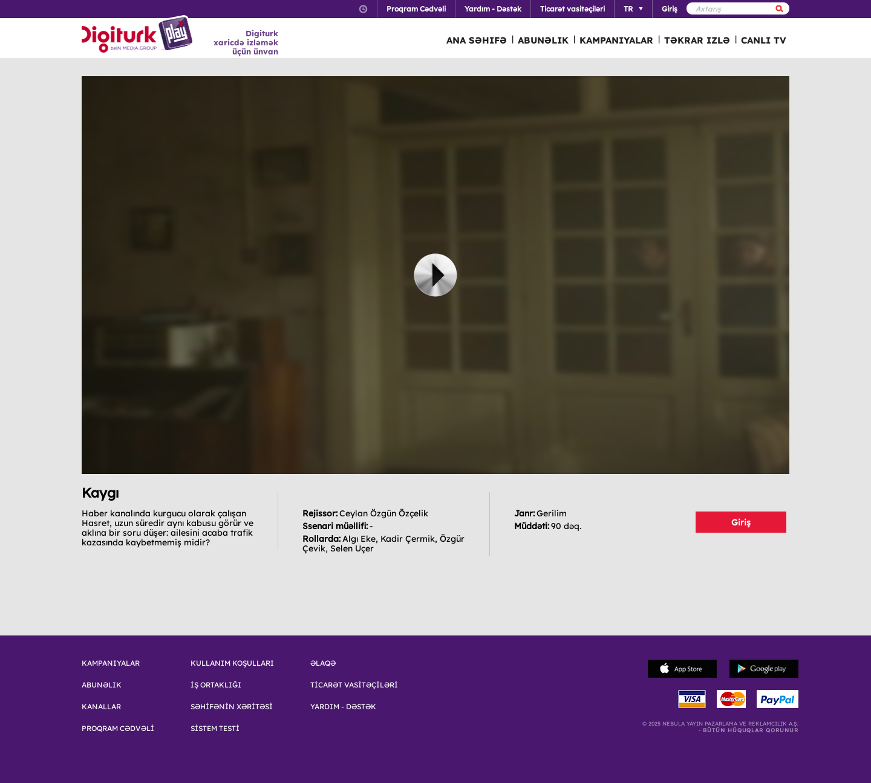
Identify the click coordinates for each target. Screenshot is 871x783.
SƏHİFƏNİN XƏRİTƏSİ (232, 706)
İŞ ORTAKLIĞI (216, 685)
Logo (139, 35)
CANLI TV (763, 40)
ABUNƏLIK (543, 40)
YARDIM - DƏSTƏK (343, 706)
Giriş (741, 522)
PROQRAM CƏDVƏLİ (118, 728)
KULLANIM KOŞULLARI (232, 663)
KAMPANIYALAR (616, 40)
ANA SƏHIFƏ (476, 40)
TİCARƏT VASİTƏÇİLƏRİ (354, 685)
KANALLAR (101, 706)
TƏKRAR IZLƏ (697, 40)
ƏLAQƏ (323, 663)
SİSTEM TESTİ (215, 728)
